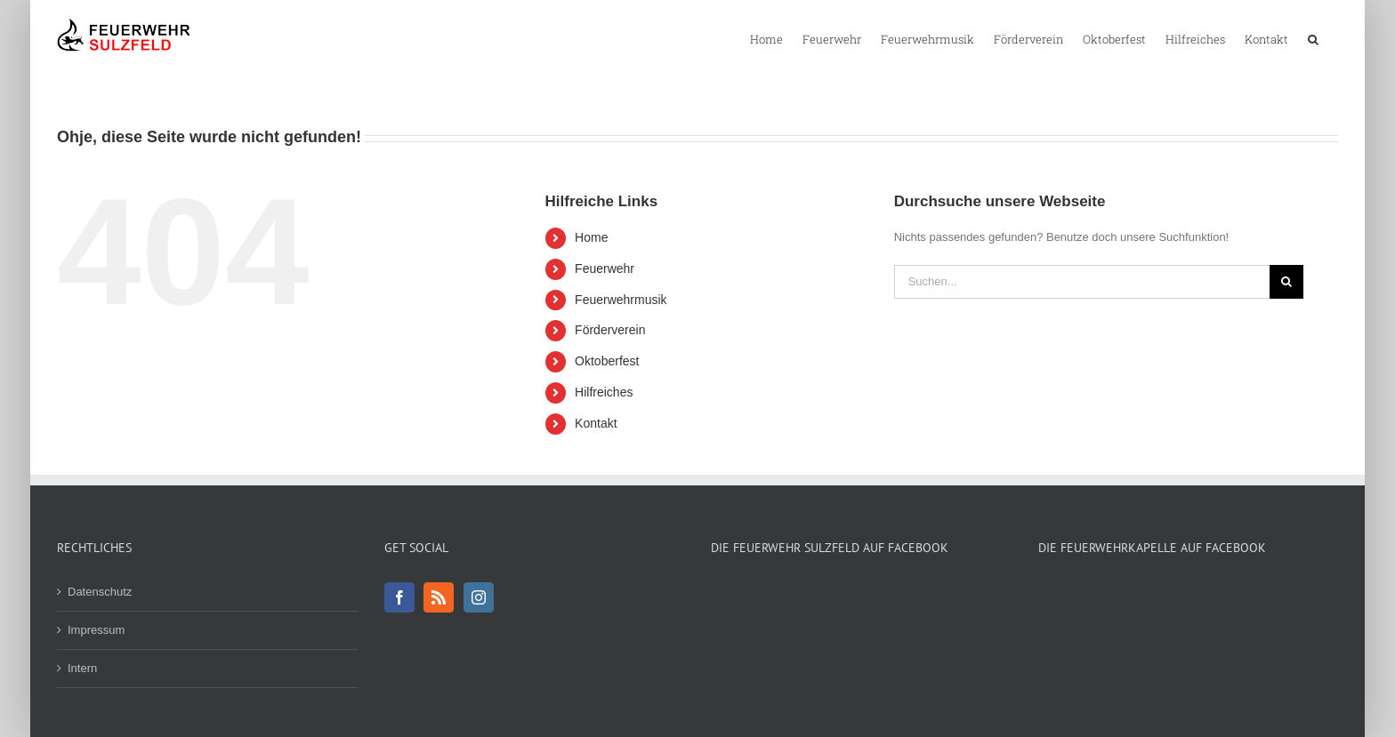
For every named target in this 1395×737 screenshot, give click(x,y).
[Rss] (438, 597)
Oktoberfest (607, 361)
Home (591, 237)
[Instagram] (479, 597)
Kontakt (596, 423)
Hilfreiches (604, 392)
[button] (1313, 38)
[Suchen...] (1082, 282)
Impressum (96, 630)
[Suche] (1286, 282)
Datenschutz (100, 591)
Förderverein (610, 330)
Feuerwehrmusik (620, 299)
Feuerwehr (604, 268)
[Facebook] (399, 597)
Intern (82, 668)
